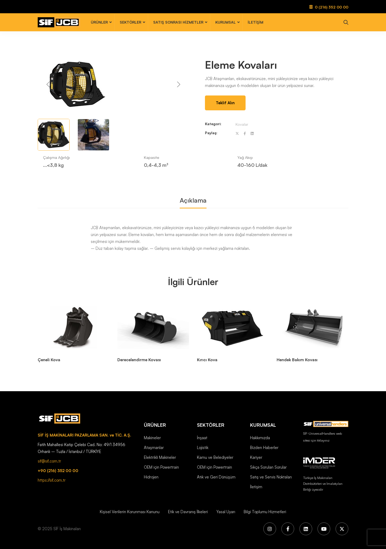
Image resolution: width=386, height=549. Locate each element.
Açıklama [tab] (193, 200)
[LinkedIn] (305, 528)
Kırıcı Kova (207, 359)
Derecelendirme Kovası (139, 359)
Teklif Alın (225, 102)
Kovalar (241, 124)
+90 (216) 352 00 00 (58, 470)
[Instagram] (269, 528)
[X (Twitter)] (342, 528)
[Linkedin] (252, 133)
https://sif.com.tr (52, 480)
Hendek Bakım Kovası (297, 359)
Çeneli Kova (49, 359)
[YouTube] (324, 528)
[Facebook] (245, 133)
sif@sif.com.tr (49, 461)
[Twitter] (237, 133)
